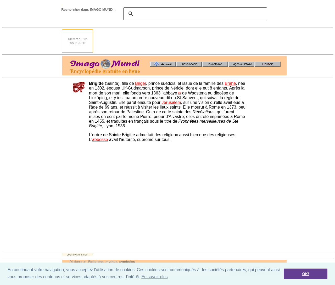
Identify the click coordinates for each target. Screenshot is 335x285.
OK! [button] (305, 274)
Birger (140, 83)
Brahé (230, 83)
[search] (194, 14)
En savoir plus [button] (154, 277)
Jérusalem (171, 102)
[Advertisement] (191, 41)
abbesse (100, 139)
